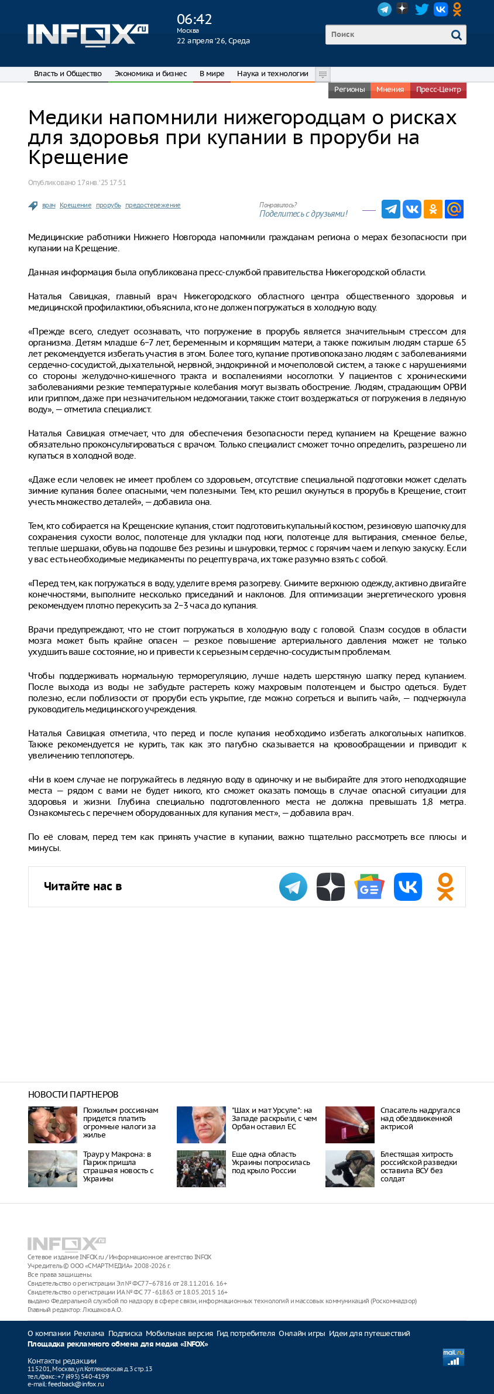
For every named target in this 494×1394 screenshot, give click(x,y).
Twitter (422, 9)
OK (459, 9)
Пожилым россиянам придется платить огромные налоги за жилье (121, 1122)
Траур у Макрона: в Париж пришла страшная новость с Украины (118, 1166)
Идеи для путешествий (369, 1333)
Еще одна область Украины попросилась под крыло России (271, 1162)
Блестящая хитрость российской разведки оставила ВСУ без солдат (418, 1166)
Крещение (75, 205)
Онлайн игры (302, 1333)
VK (441, 9)
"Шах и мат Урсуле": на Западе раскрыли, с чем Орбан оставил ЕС (274, 1118)
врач (49, 205)
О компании (49, 1333)
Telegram (385, 9)
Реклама (89, 1333)
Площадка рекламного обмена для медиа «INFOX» (118, 1344)
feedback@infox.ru (76, 1384)
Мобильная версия (179, 1333)
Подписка (125, 1333)
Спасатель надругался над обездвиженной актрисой (420, 1118)
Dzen (403, 9)
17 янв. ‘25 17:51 (101, 182)
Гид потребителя (246, 1333)
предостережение (153, 205)
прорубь (108, 205)
